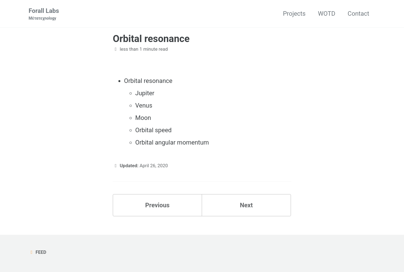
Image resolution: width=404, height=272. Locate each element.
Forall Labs (44, 14)
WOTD (326, 13)
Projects (294, 13)
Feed (37, 252)
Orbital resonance (151, 38)
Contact (358, 13)
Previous (157, 205)
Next (246, 205)
